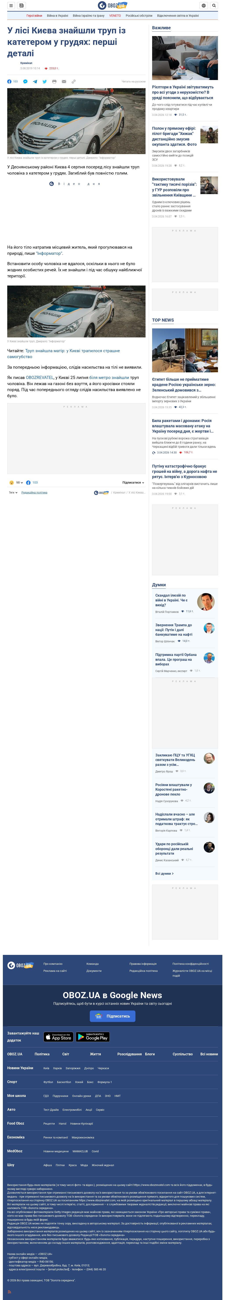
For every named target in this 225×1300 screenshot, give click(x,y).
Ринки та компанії (55, 1137)
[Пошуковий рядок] (214, 5)
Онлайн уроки (81, 1096)
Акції (89, 1109)
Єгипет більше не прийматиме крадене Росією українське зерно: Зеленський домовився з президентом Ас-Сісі (184, 385)
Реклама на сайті (55, 970)
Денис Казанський (167, 860)
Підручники (60, 1096)
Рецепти (49, 1123)
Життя (95, 1054)
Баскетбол (64, 1082)
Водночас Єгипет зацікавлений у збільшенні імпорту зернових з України (183, 399)
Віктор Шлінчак (165, 641)
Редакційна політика (34, 492)
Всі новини (209, 1054)
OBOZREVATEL (40, 377)
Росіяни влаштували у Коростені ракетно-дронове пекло (173, 789)
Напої (62, 1123)
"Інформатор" (49, 253)
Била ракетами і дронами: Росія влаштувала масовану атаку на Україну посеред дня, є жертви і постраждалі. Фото (182, 426)
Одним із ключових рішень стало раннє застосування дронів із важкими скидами (172, 206)
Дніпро (89, 1068)
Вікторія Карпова (166, 830)
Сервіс (100, 1109)
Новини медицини (56, 1151)
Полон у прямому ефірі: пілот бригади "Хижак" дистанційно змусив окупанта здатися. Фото (174, 136)
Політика (42, 1054)
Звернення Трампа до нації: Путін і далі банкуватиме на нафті (173, 630)
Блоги (150, 1054)
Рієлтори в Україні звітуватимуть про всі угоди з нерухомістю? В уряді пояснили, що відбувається (183, 92)
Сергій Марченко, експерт (171, 671)
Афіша (47, 1165)
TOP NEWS (163, 320)
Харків (57, 1068)
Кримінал (26, 63)
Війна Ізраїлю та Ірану (88, 15)
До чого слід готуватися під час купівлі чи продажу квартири (182, 107)
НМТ (118, 1096)
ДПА (98, 1096)
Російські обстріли (139, 15)
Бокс (90, 1082)
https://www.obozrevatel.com (151, 1185)
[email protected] (58, 1269)
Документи (94, 970)
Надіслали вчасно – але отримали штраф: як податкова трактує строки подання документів (177, 819)
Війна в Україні (57, 15)
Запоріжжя (73, 1068)
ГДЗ (46, 1096)
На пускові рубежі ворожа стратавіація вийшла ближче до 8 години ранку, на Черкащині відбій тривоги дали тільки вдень (184, 442)
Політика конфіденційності (191, 963)
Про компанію (53, 963)
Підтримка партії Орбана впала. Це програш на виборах (176, 659)
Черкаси (103, 1068)
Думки (159, 584)
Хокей (79, 1082)
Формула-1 (104, 1082)
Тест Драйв (51, 1109)
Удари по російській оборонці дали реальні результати (174, 849)
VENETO (115, 15)
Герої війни (34, 15)
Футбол (48, 1082)
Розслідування (129, 1054)
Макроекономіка (83, 1137)
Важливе (161, 27)
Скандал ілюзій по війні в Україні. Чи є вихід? (171, 600)
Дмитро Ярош (164, 771)
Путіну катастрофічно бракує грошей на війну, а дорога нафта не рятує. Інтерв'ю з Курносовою (184, 471)
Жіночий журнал (103, 1165)
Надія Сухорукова (166, 801)
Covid (95, 1151)
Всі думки (163, 874)
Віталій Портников (167, 612)
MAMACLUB (80, 1151)
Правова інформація (143, 963)
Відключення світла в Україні (178, 15)
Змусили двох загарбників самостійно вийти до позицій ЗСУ (172, 155)
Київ (46, 1068)
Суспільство (183, 1054)
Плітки (60, 1165)
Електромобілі (72, 1109)
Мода (84, 1165)
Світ (65, 1054)
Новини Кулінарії (81, 1123)
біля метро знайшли (109, 377)
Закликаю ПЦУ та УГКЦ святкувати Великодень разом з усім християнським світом (175, 760)
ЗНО (108, 1096)
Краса (73, 1165)
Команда (92, 963)
